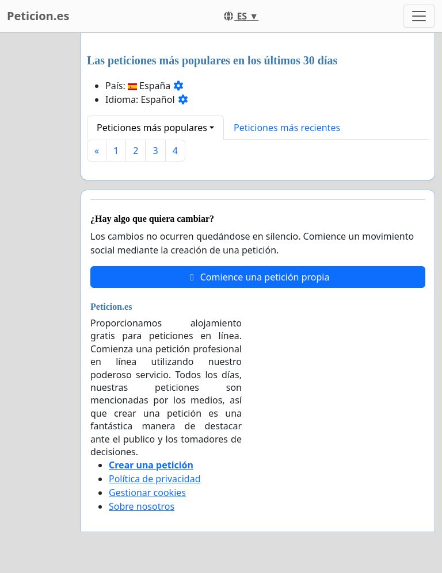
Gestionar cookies (147, 492)
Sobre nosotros (141, 506)
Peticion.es (38, 16)
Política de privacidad (155, 478)
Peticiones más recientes (287, 127)
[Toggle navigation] (419, 16)
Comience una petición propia (258, 277)
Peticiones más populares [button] (152, 127)
